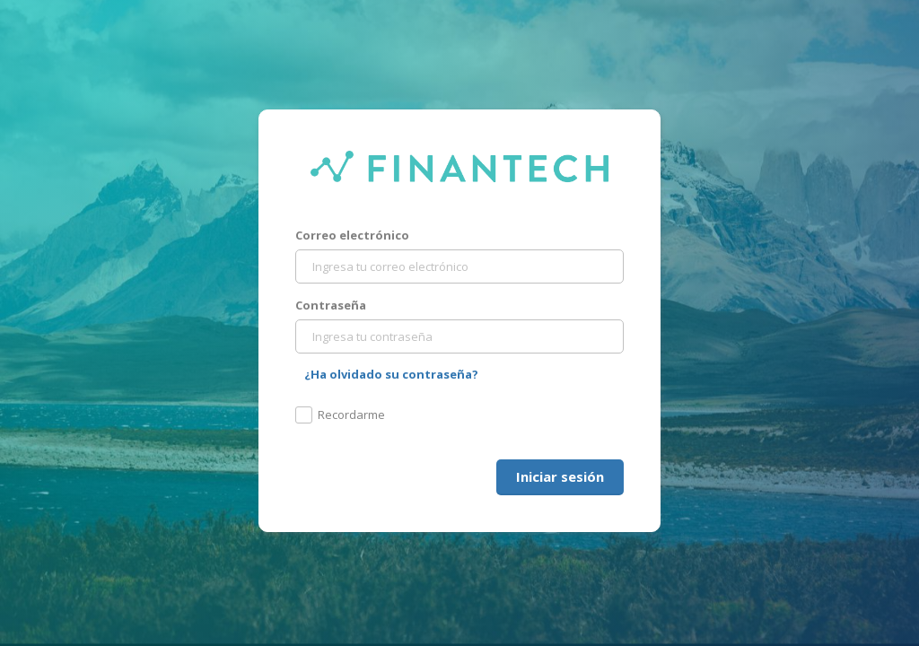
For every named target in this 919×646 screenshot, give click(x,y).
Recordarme (340, 414)
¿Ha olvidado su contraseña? (391, 374)
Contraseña (330, 305)
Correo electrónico (352, 235)
